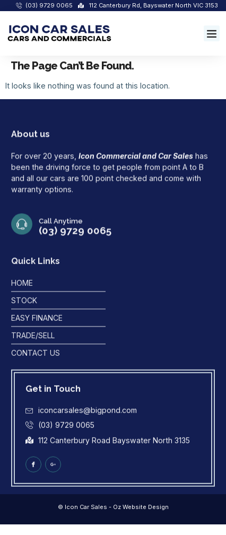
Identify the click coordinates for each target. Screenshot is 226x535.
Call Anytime (61, 231)
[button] (212, 33)
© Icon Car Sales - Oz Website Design (113, 507)
